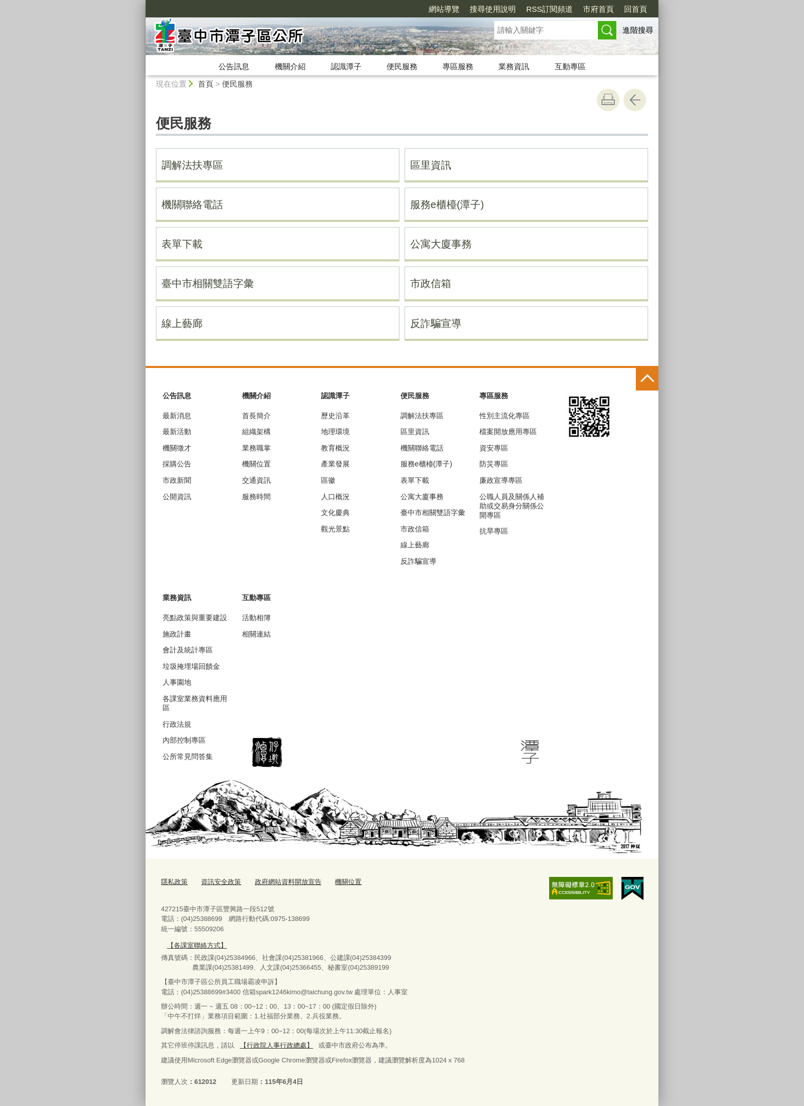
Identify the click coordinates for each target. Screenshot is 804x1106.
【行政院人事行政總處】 (276, 1045)
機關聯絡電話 (192, 204)
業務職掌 (256, 448)
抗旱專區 (493, 531)
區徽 (328, 480)
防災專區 (493, 464)
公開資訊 (177, 497)
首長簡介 (256, 416)
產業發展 (335, 464)
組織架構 (256, 431)
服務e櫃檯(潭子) (447, 204)
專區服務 (458, 66)
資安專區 (493, 448)
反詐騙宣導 (435, 323)
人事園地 (177, 682)
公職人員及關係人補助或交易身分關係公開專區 (511, 506)
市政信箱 (430, 283)
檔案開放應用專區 (508, 431)
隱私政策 (174, 882)
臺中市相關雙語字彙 (208, 283)
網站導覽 (444, 9)
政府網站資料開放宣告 (288, 882)
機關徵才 (177, 448)
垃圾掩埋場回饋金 (191, 666)
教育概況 (335, 448)
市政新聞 (177, 480)
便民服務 (402, 66)
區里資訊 (430, 165)
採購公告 (177, 464)
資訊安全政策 (221, 882)
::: (141, 4)
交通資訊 (256, 480)
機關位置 (256, 464)
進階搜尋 (637, 30)
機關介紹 (290, 66)
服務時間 (256, 497)
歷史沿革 (335, 416)
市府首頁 (598, 9)
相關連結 (256, 634)
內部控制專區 (184, 740)
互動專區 (570, 66)
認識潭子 (346, 66)
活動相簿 (256, 617)
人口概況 (335, 497)
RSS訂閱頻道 (549, 9)
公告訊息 (233, 66)
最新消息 (177, 416)
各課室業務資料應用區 (195, 703)
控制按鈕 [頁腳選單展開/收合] (647, 379)
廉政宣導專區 (500, 480)
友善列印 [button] (608, 100)
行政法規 (177, 724)
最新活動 (177, 431)
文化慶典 (335, 512)
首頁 (205, 83)
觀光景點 (335, 529)
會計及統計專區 (188, 650)
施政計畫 (177, 634)
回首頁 (635, 9)
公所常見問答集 (188, 756)
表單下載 (182, 244)
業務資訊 (513, 66)
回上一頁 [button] (635, 100)
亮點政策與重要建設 (195, 617)
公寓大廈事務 (441, 244)
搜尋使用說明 (493, 9)
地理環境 (335, 431)
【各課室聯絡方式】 (197, 945)
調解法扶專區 (192, 165)
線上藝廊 (182, 323)
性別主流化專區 (504, 416)
